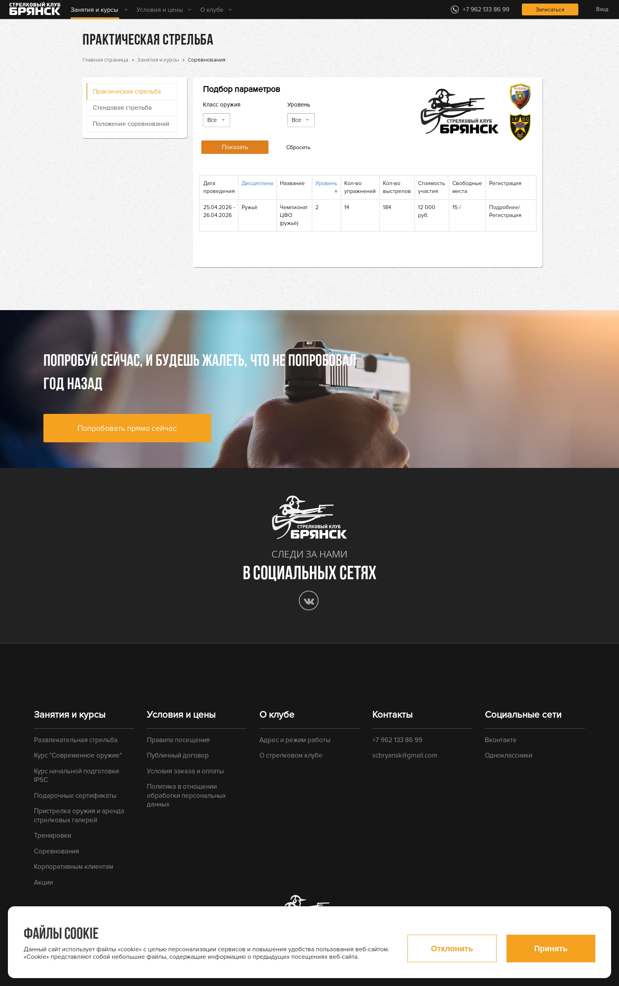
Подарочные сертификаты (75, 795)
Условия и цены (160, 10)
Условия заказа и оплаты (185, 771)
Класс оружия (221, 104)
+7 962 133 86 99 (397, 740)
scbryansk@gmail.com (404, 755)
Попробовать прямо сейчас (127, 428)
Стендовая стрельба (122, 108)
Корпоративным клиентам (73, 867)
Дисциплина (257, 183)
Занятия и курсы (94, 10)
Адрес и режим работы (294, 740)
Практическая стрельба (127, 91)
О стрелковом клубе (291, 755)
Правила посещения (178, 740)
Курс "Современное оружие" (78, 755)
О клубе (211, 10)
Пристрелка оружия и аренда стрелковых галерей (79, 815)
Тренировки (52, 835)
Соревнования (56, 851)
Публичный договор (178, 755)
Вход (602, 9)
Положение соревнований (131, 124)
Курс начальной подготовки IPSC (76, 775)
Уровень (298, 104)
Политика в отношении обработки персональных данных (186, 795)
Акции (43, 882)
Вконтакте (501, 740)
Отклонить (452, 948)
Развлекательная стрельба (76, 740)
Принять (551, 948)
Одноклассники (508, 755)
